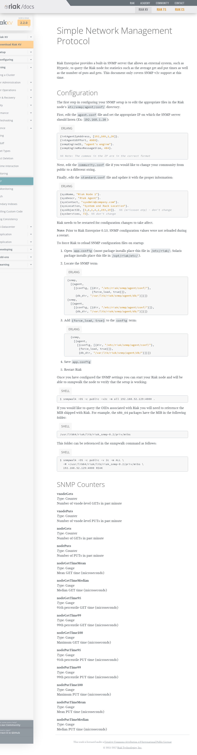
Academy (145, 3)
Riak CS (179, 9)
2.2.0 (37, 23)
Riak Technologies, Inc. (129, 747)
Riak (132, 3)
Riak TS (161, 9)
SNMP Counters (81, 484)
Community (162, 3)
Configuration (77, 92)
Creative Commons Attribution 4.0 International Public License (138, 742)
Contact (179, 3)
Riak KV (143, 9)
